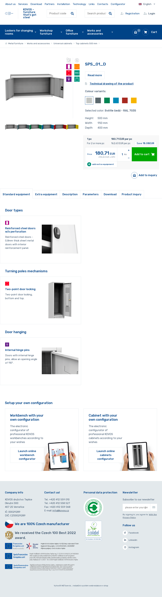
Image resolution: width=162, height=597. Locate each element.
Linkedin (130, 540)
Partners (49, 4)
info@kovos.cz (61, 510)
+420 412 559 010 (59, 499)
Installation (63, 4)
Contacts (102, 4)
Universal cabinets (63, 43)
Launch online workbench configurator (27, 455)
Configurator (118, 4)
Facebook (131, 533)
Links (92, 4)
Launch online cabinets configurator (106, 455)
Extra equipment (46, 194)
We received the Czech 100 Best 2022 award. (45, 535)
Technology (79, 4)
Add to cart (144, 154)
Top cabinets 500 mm (86, 43)
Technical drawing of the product (109, 83)
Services (23, 4)
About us (10, 4)
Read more (95, 75)
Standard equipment (16, 194)
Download (36, 4)
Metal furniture (14, 43)
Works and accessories (38, 43)
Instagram (131, 547)
